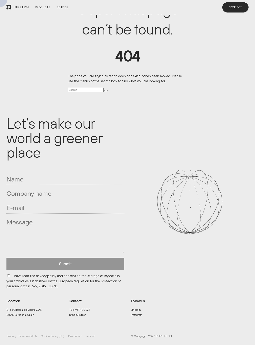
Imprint (90, 336)
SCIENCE (62, 7)
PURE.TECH (22, 7)
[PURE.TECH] (8, 7)
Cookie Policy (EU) (52, 336)
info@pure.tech (77, 314)
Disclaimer (75, 336)
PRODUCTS (42, 7)
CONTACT (235, 7)
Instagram (137, 314)
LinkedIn (136, 309)
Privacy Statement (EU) (21, 336)
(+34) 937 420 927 (79, 309)
